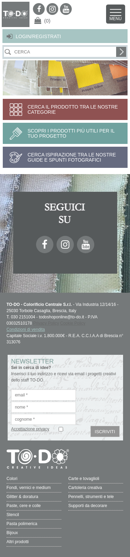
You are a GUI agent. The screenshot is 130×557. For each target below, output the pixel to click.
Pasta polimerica (22, 523)
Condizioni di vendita (26, 329)
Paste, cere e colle (24, 505)
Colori (12, 478)
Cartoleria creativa (85, 487)
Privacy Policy (46, 323)
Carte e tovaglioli (83, 478)
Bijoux (12, 532)
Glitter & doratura (22, 496)
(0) (47, 21)
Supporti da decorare (87, 505)
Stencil (13, 514)
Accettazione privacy (30, 429)
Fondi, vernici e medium (29, 487)
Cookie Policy (73, 323)
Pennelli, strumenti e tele (91, 496)
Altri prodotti (18, 541)
